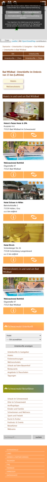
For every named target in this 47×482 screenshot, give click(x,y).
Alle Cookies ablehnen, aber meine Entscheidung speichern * (23, 17)
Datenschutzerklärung (33, 7)
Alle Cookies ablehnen (31, 12)
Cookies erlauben (13, 12)
